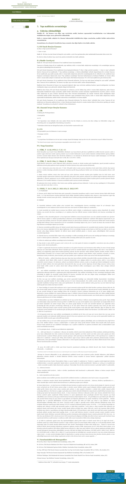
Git (27, 27)
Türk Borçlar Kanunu (46, 16)
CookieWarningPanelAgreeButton (108, 480)
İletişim (111, 5)
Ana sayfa (91, 5)
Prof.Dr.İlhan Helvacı (102, 5)
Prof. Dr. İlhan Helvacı (28, 481)
